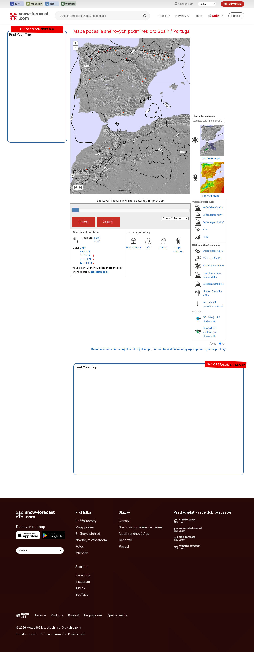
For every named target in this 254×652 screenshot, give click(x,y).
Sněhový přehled (87, 534)
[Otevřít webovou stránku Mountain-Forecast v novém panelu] (34, 4)
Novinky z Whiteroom (91, 540)
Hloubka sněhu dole (213, 283)
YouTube (81, 594)
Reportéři (125, 540)
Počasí (164, 15)
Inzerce (40, 615)
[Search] (145, 15)
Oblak (206, 236)
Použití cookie (77, 634)
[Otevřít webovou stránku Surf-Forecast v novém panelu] (17, 4)
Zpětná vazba (117, 615)
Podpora (57, 615)
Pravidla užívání (26, 634)
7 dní (96, 241)
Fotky (198, 15)
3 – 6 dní (85, 251)
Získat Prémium (233, 3)
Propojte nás (93, 615)
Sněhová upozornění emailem (140, 527)
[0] (222, 250)
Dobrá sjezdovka (211, 250)
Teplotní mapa (211, 195)
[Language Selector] (40, 550)
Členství (124, 521)
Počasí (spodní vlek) (213, 222)
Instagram (82, 582)
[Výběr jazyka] (207, 4)
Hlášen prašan (210, 258)
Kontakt (73, 615)
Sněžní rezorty (86, 521)
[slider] (75, 210)
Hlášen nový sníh (212, 265)
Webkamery (133, 247)
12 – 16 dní (86, 262)
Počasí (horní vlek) (213, 207)
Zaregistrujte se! (99, 271)
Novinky (182, 15)
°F (223, 343)
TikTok (80, 588)
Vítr (148, 247)
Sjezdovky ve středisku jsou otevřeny (210, 331)
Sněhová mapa (211, 158)
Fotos (79, 546)
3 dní (96, 237)
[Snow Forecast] (29, 16)
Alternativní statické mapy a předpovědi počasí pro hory (190, 349)
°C (214, 343)
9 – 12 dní (85, 258)
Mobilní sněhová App (134, 534)
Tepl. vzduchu (178, 249)
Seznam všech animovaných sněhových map (120, 349)
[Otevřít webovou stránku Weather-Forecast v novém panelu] (68, 4)
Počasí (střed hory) (212, 214)
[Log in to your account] (236, 15)
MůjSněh (81, 553)
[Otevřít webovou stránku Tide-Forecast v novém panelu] (52, 4)
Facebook (82, 575)
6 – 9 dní (85, 255)
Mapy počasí (84, 527)
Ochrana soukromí (52, 634)
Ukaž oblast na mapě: (204, 116)
